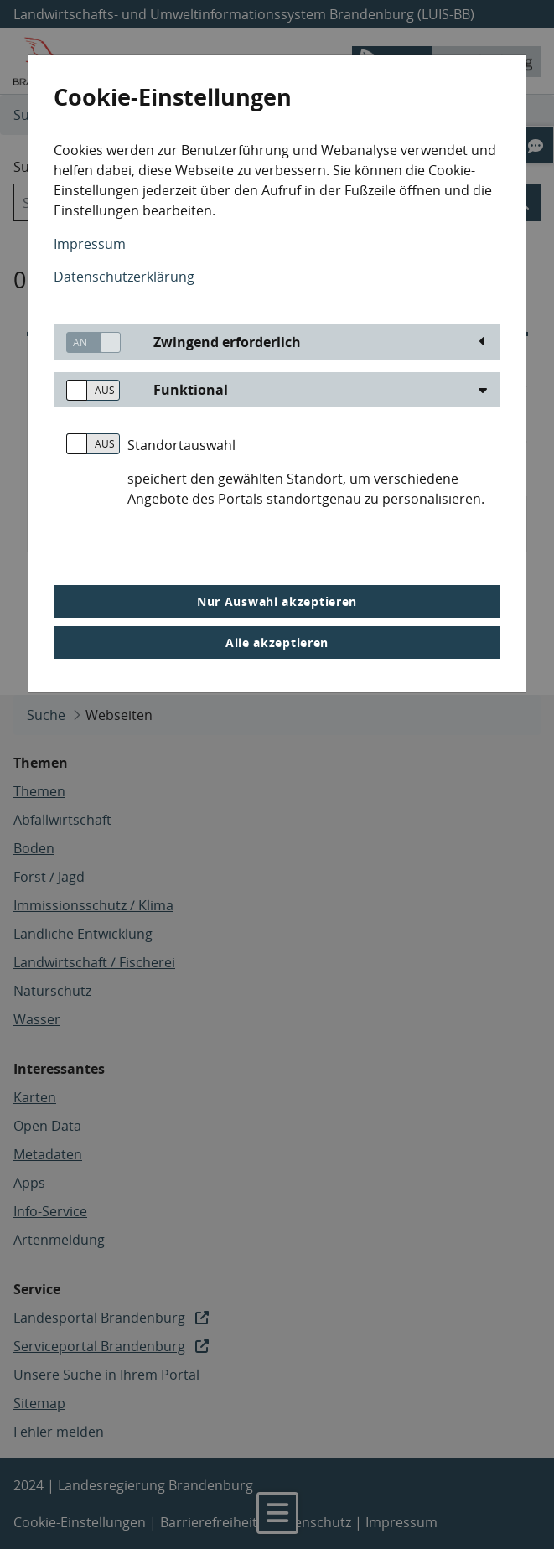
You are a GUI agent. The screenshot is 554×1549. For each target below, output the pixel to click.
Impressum (90, 244)
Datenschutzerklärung (124, 276)
